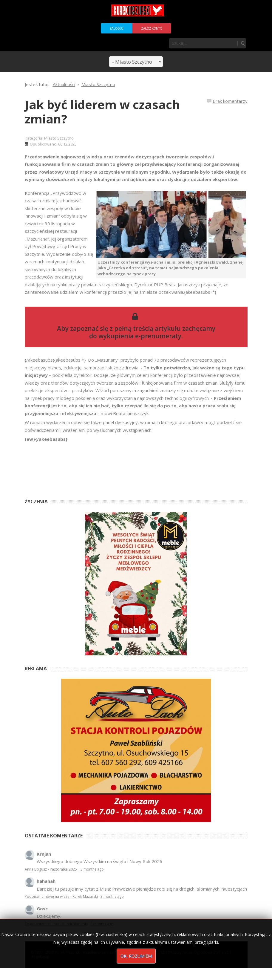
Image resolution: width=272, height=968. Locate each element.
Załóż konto (151, 28)
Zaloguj (116, 28)
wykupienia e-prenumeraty (139, 336)
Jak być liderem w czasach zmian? (102, 111)
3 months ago (92, 869)
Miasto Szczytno (59, 138)
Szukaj (242, 43)
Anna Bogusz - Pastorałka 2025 (51, 869)
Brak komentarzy (230, 101)
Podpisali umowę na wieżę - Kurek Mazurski (61, 896)
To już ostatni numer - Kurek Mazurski (56, 923)
